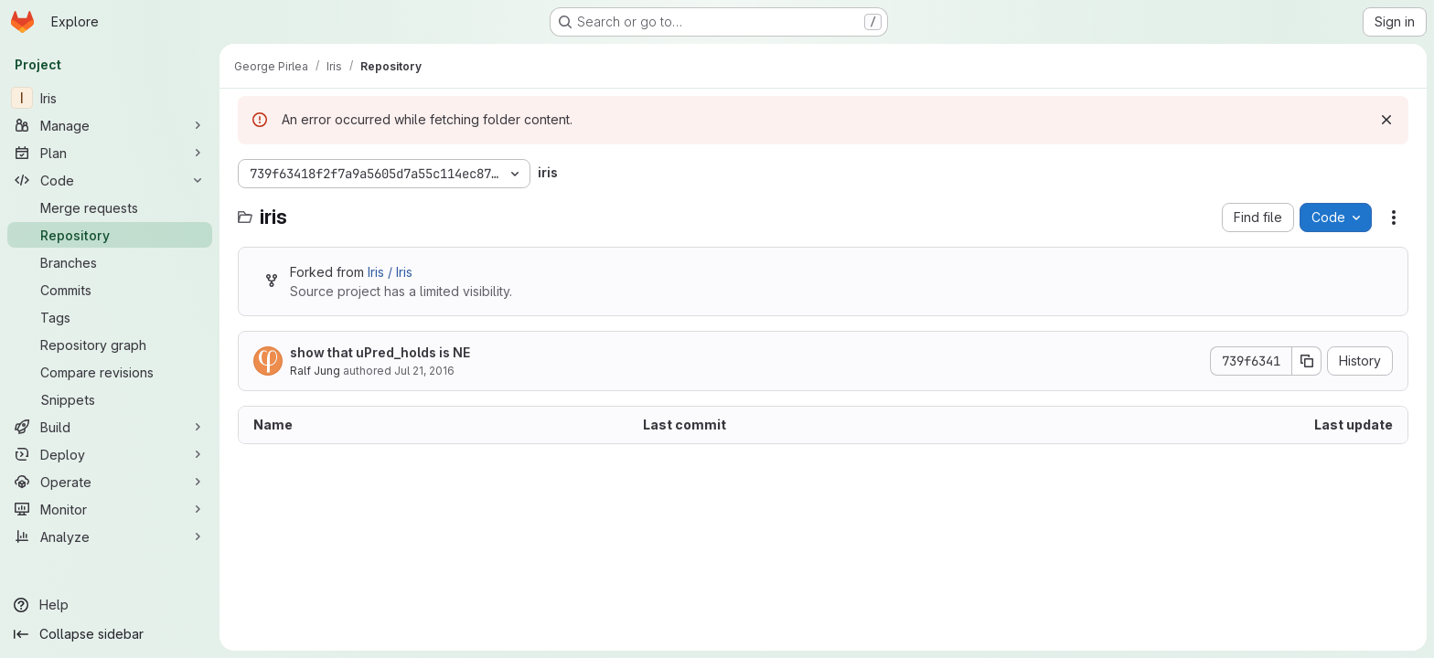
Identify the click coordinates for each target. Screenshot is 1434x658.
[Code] (109, 180)
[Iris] (109, 98)
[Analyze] (109, 536)
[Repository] (109, 235)
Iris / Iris (390, 272)
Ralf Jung (315, 370)
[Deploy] (109, 454)
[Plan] (109, 152)
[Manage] (109, 125)
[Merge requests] (109, 207)
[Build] (109, 427)
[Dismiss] (1386, 120)
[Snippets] (109, 399)
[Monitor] (109, 509)
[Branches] (109, 262)
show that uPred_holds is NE (380, 352)
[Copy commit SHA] (1307, 361)
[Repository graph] (109, 344)
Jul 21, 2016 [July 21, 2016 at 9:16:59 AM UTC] (424, 370)
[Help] (109, 605)
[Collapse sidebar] (109, 634)
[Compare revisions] (109, 372)
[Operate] (109, 481)
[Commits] (109, 289)
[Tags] (109, 317)
